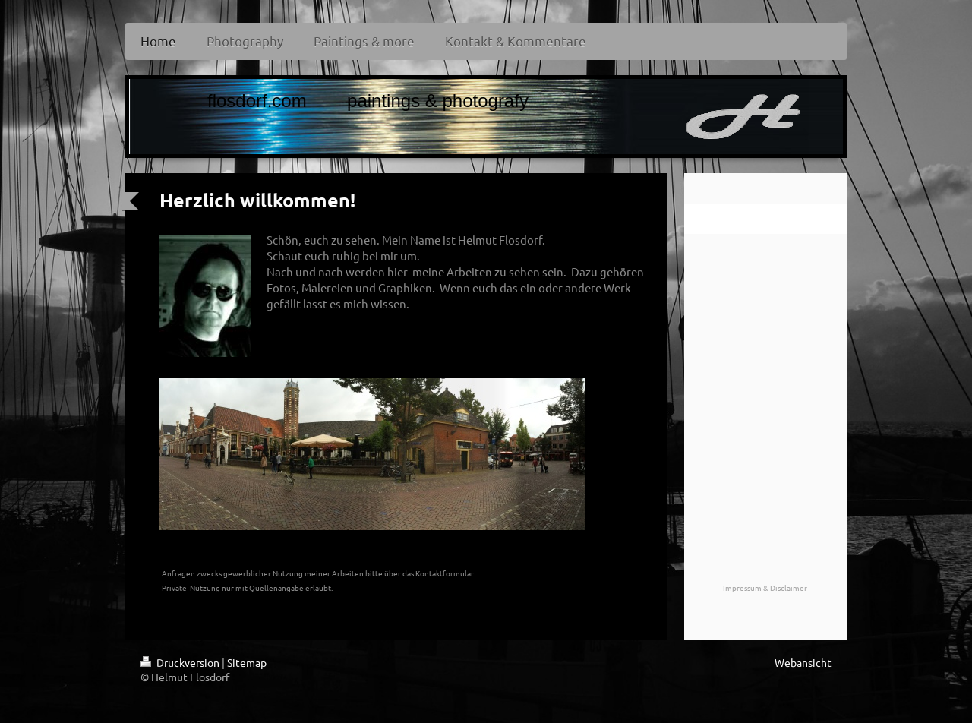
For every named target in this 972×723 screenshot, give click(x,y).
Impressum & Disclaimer (765, 587)
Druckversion (181, 662)
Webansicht (803, 662)
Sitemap (247, 662)
